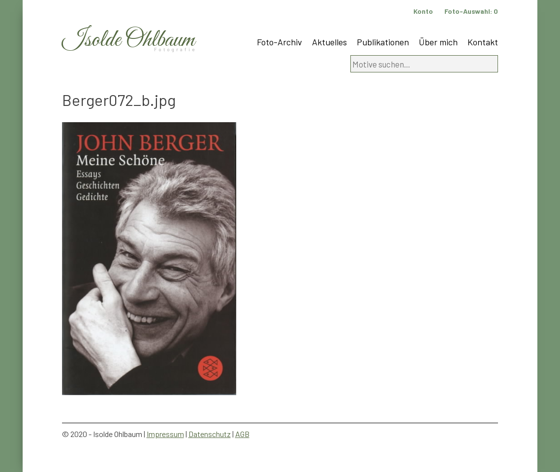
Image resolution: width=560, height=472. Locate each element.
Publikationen (383, 42)
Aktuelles (329, 42)
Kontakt (482, 42)
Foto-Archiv (279, 42)
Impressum (165, 433)
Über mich (438, 42)
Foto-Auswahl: (471, 11)
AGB (242, 433)
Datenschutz (209, 433)
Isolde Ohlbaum (128, 40)
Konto (423, 11)
